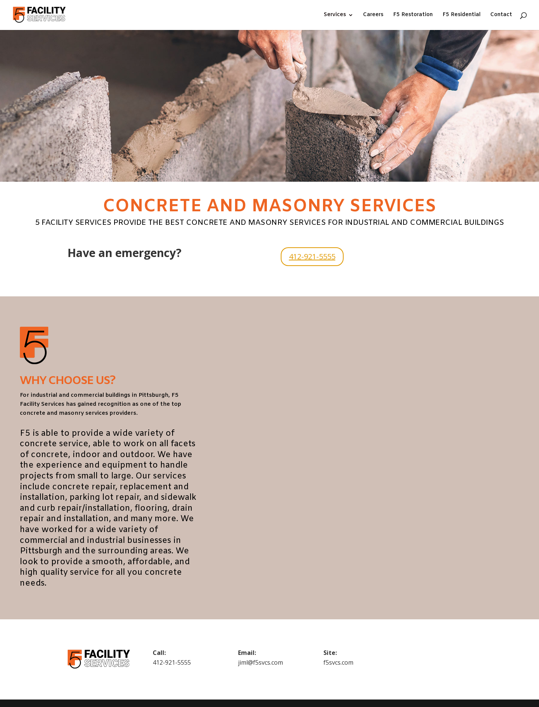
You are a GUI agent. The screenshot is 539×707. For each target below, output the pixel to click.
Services (335, 15)
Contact (501, 15)
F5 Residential (461, 15)
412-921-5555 (312, 256)
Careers (373, 15)
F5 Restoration (413, 15)
